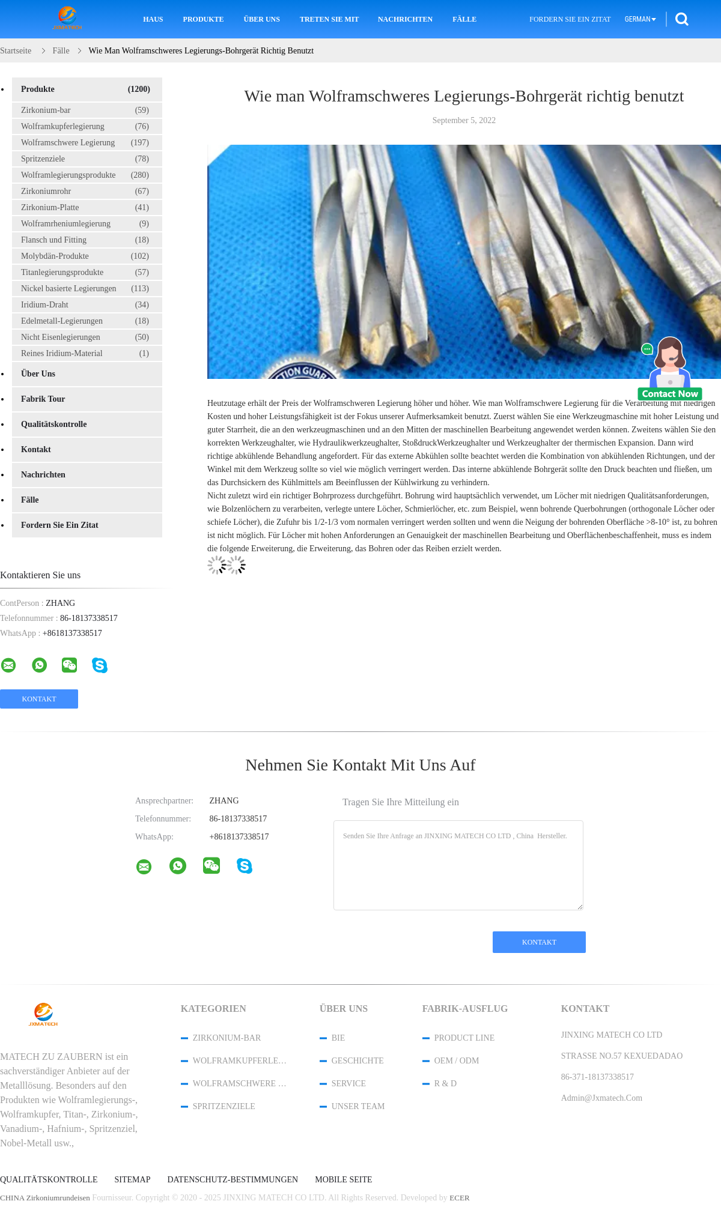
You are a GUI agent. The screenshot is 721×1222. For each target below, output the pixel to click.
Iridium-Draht (85, 305)
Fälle (464, 19)
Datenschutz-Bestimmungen (232, 1180)
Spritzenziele (85, 159)
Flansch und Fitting (85, 240)
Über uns (262, 19)
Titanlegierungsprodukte (85, 272)
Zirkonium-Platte (85, 208)
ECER (459, 1197)
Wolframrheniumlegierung (85, 224)
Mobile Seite (343, 1180)
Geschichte (358, 1060)
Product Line (464, 1037)
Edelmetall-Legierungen (85, 321)
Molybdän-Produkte (85, 256)
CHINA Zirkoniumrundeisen (45, 1197)
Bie (338, 1037)
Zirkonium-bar (85, 110)
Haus (153, 19)
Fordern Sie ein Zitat (569, 19)
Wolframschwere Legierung (85, 143)
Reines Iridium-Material (85, 353)
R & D (445, 1083)
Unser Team (358, 1106)
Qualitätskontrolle (54, 424)
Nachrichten (405, 19)
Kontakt (36, 449)
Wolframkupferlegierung (85, 126)
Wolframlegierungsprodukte (85, 175)
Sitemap (133, 1180)
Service (349, 1083)
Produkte (203, 19)
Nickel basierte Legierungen (85, 289)
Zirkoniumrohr (85, 191)
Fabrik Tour (43, 399)
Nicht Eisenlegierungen (85, 337)
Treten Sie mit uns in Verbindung (330, 19)
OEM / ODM (456, 1060)
